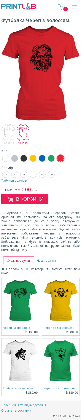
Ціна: (8, 190)
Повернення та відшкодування (23, 405)
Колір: (6, 150)
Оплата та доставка (16, 410)
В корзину (24, 199)
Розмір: (7, 167)
